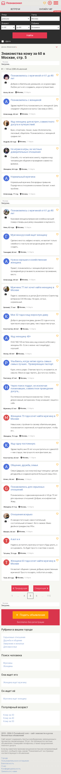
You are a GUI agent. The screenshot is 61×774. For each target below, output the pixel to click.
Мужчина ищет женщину (15, 698)
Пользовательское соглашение (15, 761)
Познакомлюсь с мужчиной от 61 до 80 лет (32, 77)
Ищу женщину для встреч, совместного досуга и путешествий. (32, 123)
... (18, 596)
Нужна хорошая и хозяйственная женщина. (29, 261)
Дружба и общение (12, 640)
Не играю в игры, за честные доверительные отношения (26, 150)
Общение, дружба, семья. (24, 465)
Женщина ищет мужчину (15, 682)
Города (4, 758)
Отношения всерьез (21, 514)
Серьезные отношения (14, 637)
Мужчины (7, 663)
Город (34, 15)
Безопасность (7, 763)
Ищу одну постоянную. (23, 443)
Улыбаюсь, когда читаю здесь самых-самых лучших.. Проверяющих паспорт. (32, 362)
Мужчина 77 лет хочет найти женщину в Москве (32, 288)
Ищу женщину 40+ (21, 336)
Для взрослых (10, 647)
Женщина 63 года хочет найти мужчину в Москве (33, 562)
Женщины (8, 666)
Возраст (5, 23)
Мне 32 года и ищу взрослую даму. (30, 314)
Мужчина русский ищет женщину (29, 235)
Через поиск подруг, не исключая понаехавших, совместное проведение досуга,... (32, 388)
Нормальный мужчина (23, 176)
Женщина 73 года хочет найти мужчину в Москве (33, 417)
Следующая (40, 588)
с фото (8, 41)
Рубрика (35, 23)
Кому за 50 (8, 721)
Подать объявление (32, 615)
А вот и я (15, 539)
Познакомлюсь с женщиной (26, 100)
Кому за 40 (8, 718)
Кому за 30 (8, 715)
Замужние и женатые (13, 643)
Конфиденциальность (11, 769)
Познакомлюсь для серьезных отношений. (27, 488)
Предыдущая (21, 588)
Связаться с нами (9, 771)
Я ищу (4, 15)
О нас (3, 766)
